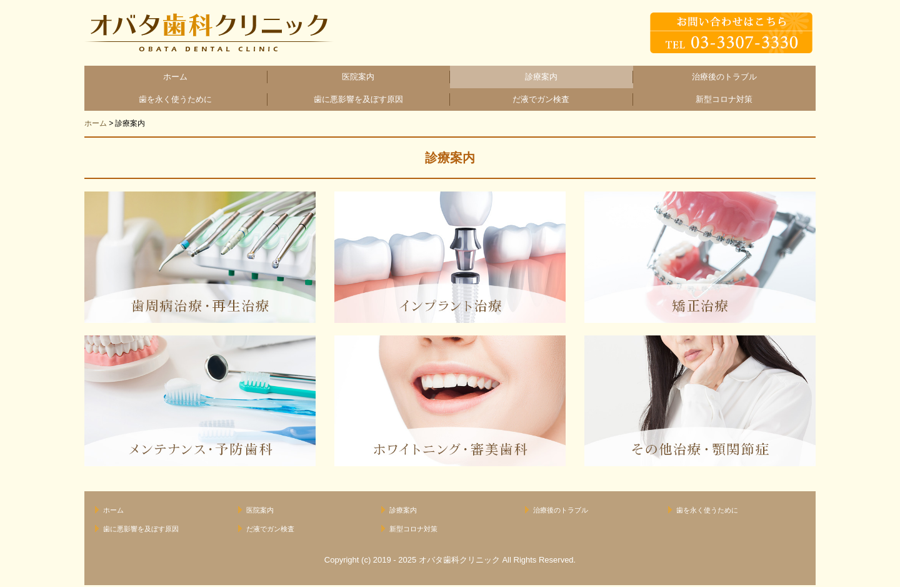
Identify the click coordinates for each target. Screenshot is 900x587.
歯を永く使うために (175, 99)
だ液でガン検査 (540, 99)
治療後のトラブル (724, 76)
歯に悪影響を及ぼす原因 (358, 99)
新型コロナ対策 (724, 99)
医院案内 (358, 76)
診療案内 (541, 76)
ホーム (175, 76)
